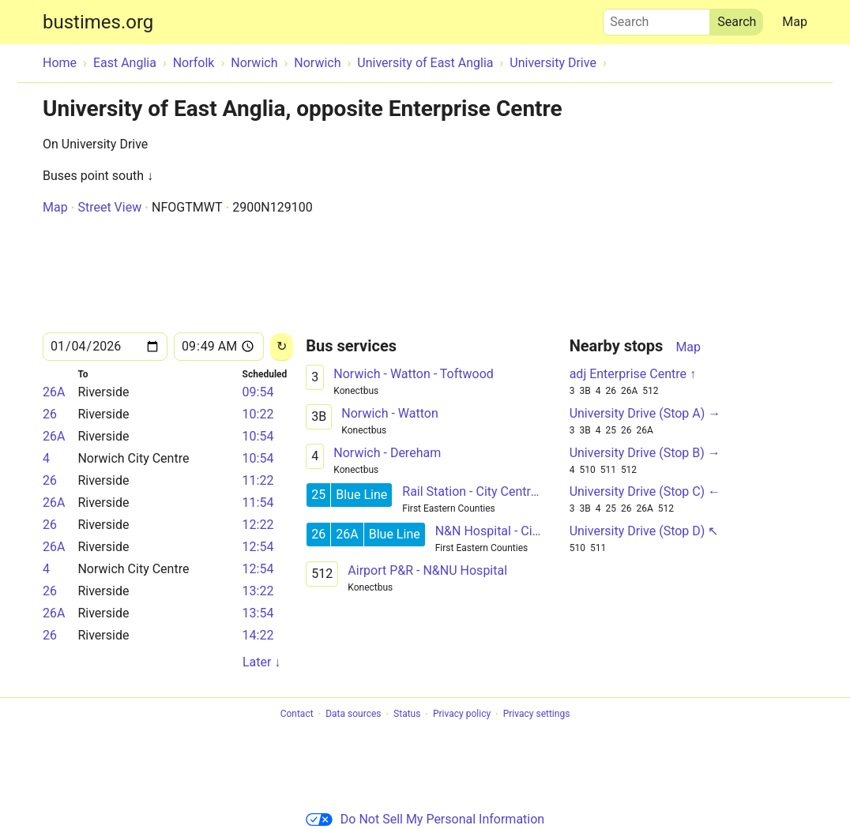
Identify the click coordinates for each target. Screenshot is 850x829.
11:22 (258, 480)
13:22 (258, 590)
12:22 (258, 524)
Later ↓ (261, 662)
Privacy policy (462, 714)
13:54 (258, 613)
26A (54, 391)
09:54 (258, 391)
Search (656, 18)
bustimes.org (98, 22)
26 (50, 414)
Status (406, 714)
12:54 (258, 546)
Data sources (353, 714)
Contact (297, 714)
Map (794, 21)
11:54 (258, 502)
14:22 (258, 635)
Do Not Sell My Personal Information (425, 819)
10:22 (258, 414)
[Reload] (281, 347)
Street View (109, 207)
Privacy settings (536, 714)
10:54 (258, 436)
